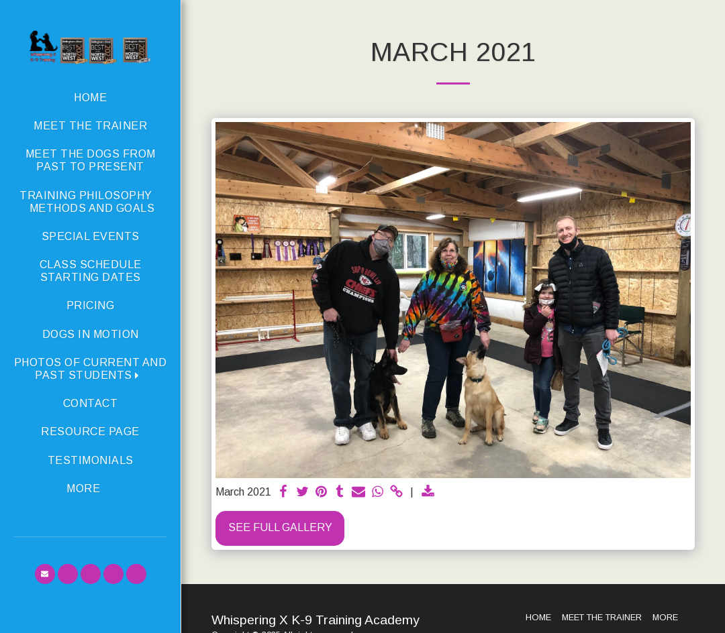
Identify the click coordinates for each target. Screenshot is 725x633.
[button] (90, 369)
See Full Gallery (280, 527)
